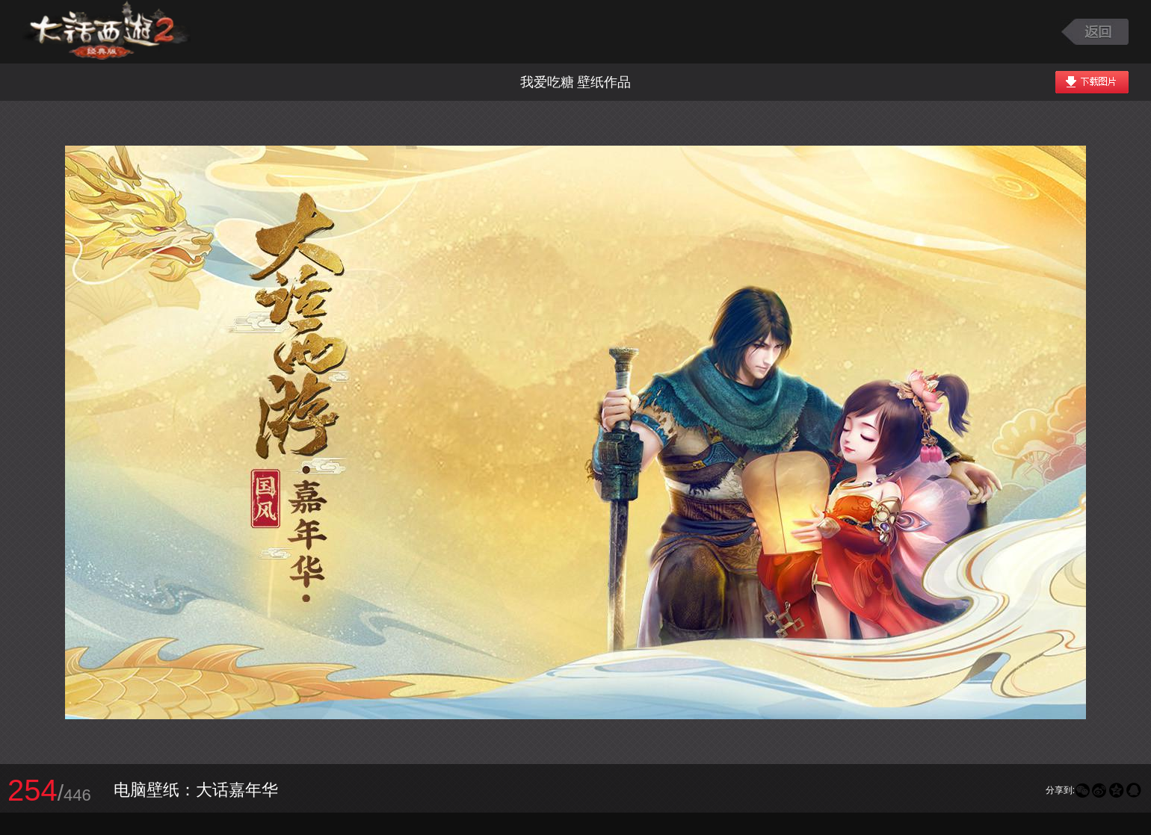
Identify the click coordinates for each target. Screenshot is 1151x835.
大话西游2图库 (106, 31)
